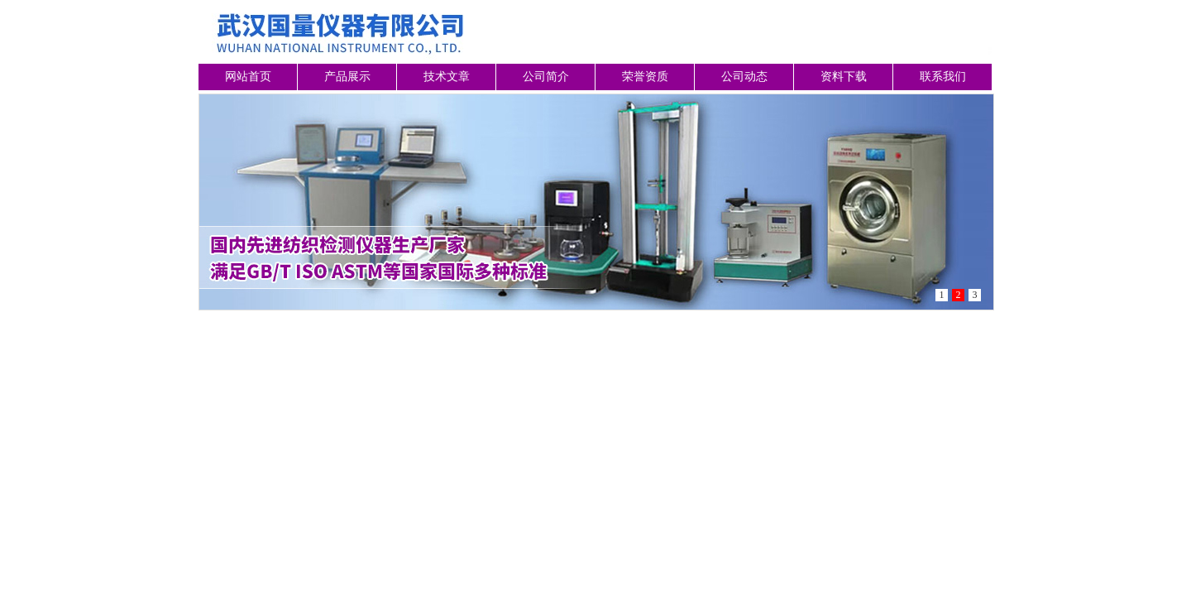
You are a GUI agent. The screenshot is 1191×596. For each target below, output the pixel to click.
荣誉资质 (645, 76)
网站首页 (248, 76)
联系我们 (943, 76)
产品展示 (347, 76)
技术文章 (446, 76)
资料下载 (843, 76)
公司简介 (546, 76)
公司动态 (744, 76)
